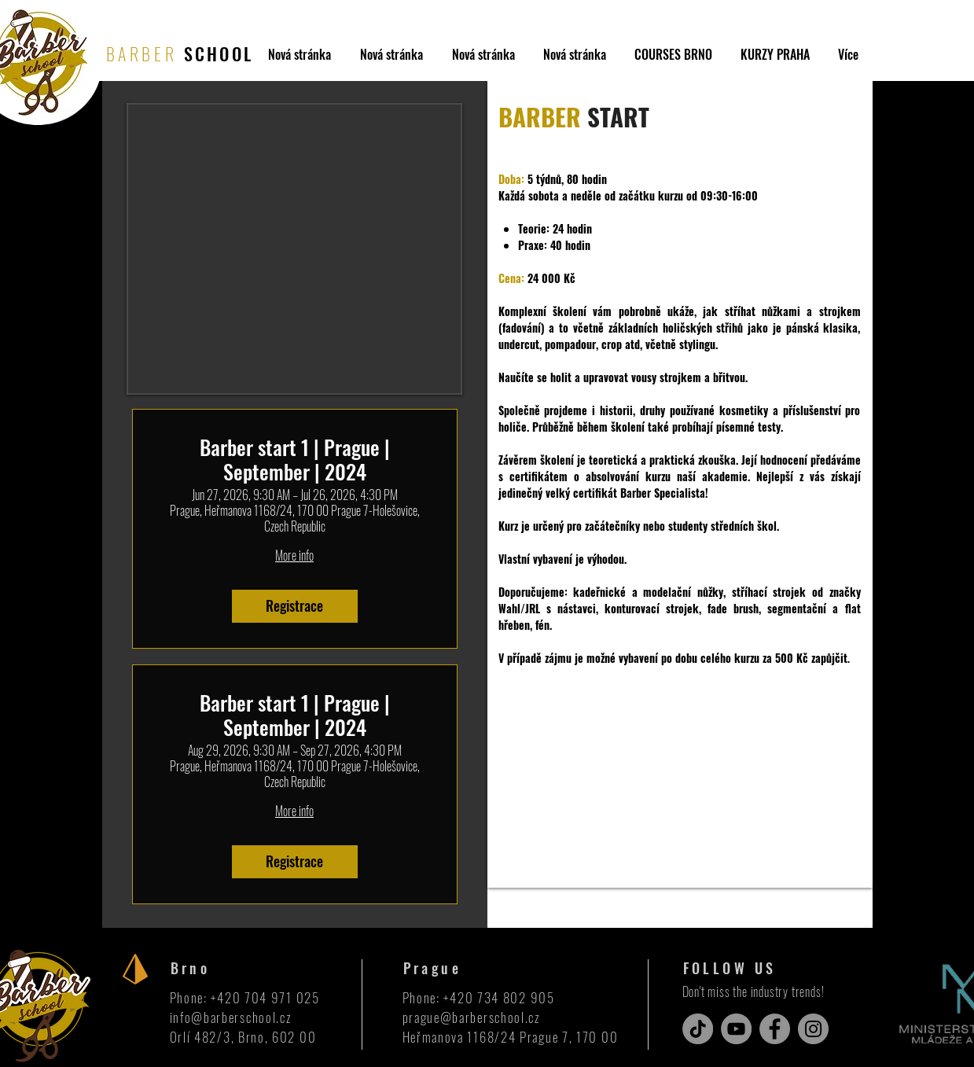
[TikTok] (697, 1029)
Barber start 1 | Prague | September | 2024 (295, 459)
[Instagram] (813, 1029)
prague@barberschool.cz (471, 1017)
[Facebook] (774, 1029)
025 (308, 997)
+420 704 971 (253, 997)
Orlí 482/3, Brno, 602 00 (243, 1037)
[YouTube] (736, 1029)
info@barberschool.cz (231, 1017)
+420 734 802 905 (498, 997)
